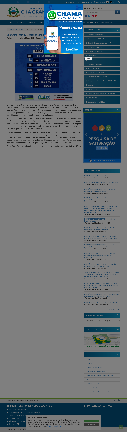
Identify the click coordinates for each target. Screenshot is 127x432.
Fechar (88, 59)
